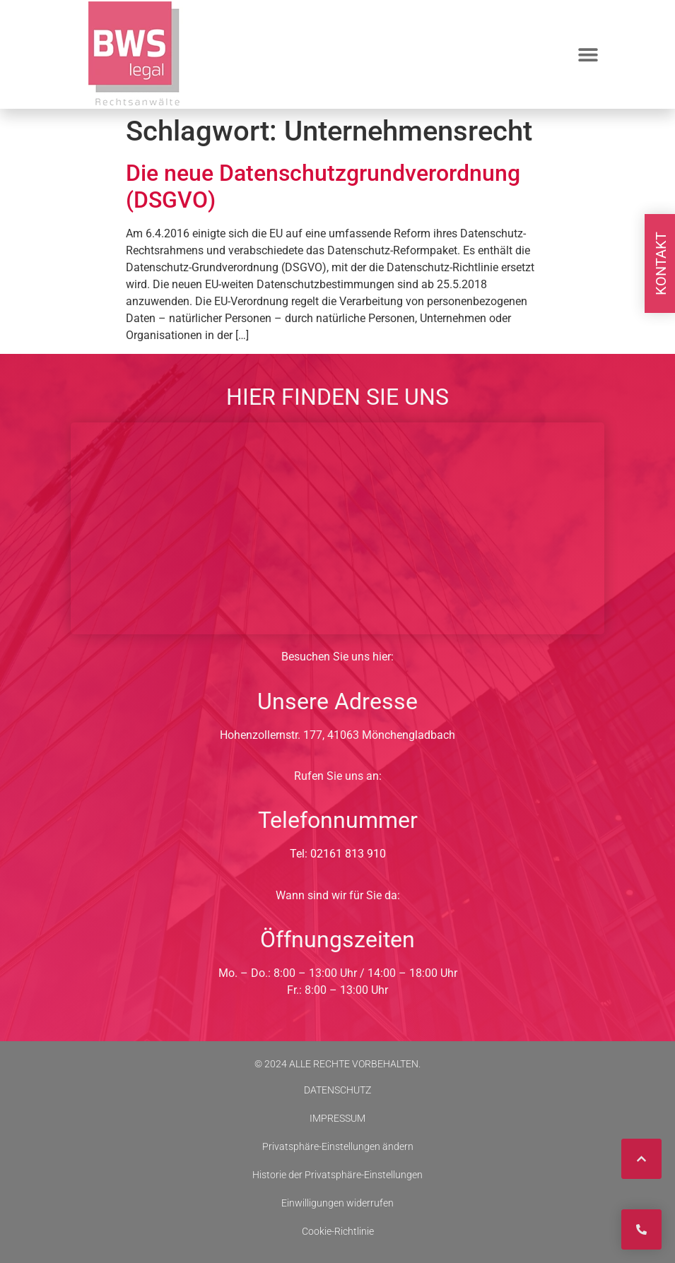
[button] (588, 55)
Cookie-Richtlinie (338, 1231)
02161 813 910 (348, 853)
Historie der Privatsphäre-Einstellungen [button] (337, 1174)
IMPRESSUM (337, 1118)
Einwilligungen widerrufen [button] (337, 1203)
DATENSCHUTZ (337, 1090)
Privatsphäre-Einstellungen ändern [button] (337, 1146)
